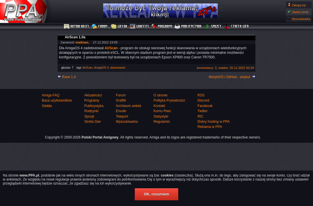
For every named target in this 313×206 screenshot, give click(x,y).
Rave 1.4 (69, 77)
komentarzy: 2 (207, 68)
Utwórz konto (300, 12)
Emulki (121, 111)
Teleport (122, 116)
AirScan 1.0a (75, 37)
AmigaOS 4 (101, 67)
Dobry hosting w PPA (213, 122)
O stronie (160, 95)
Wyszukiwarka (301, 19)
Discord (203, 100)
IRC (200, 116)
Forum (100, 26)
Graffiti (139, 26)
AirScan (88, 67)
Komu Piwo (162, 111)
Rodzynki (91, 111)
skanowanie (117, 67)
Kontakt (159, 106)
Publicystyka (188, 26)
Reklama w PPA (209, 127)
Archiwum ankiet (128, 106)
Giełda (119, 26)
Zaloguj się (299, 5)
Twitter (202, 111)
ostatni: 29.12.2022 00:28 (236, 68)
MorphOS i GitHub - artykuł (229, 77)
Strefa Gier (237, 26)
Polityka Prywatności (169, 100)
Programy (161, 26)
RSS (201, 95)
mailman (81, 42)
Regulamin (161, 122)
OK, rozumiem (156, 194)
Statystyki (160, 116)
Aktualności (76, 26)
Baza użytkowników (57, 100)
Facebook (205, 106)
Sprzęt (213, 26)
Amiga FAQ (50, 95)
